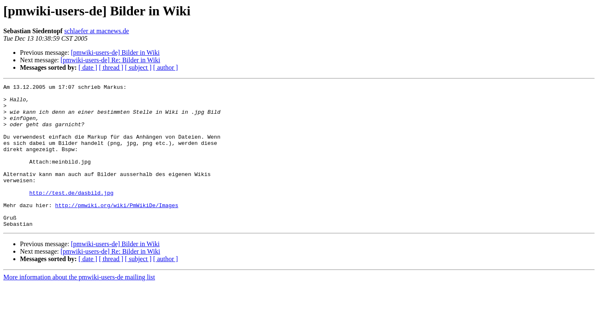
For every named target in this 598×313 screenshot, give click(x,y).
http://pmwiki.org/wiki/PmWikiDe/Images (116, 230)
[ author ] (165, 67)
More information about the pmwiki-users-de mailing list (79, 305)
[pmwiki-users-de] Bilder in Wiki (115, 52)
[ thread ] (111, 67)
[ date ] (87, 67)
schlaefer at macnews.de (96, 30)
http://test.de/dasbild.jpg (71, 215)
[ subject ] (138, 67)
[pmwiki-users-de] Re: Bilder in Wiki (110, 60)
